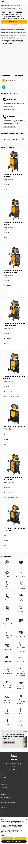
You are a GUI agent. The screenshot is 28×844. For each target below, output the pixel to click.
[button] (26, 819)
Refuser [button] (7, 838)
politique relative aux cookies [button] (15, 826)
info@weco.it (14, 766)
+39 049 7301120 (15, 768)
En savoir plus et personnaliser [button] (14, 841)
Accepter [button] (20, 838)
